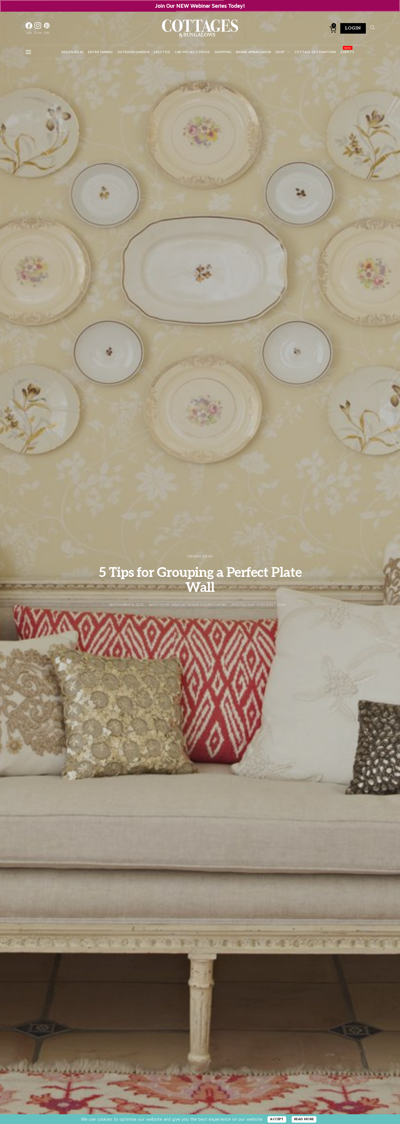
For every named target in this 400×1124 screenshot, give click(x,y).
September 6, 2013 (126, 604)
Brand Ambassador (253, 52)
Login (353, 28)
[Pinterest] (47, 28)
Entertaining (100, 52)
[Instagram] (38, 28)
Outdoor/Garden (133, 52)
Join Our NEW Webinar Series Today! (200, 5)
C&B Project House (192, 52)
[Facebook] (29, 28)
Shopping (222, 52)
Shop (280, 52)
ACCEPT (277, 1119)
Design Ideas (72, 52)
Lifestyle (162, 52)
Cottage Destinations (315, 52)
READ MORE (304, 1119)
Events (347, 52)
